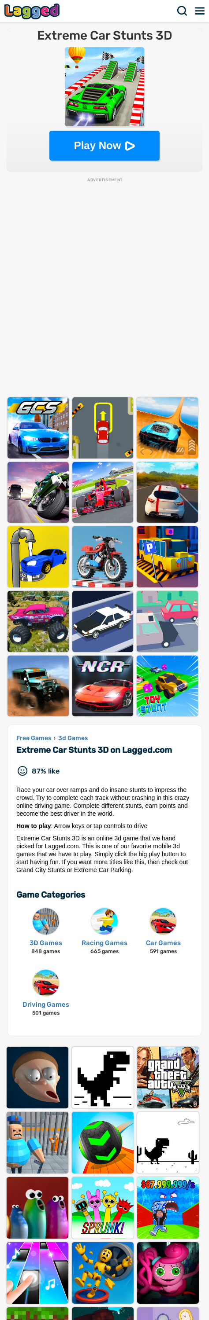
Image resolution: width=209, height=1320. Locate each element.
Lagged (33, 11)
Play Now (97, 145)
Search (182, 11)
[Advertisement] (104, 287)
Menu (200, 11)
